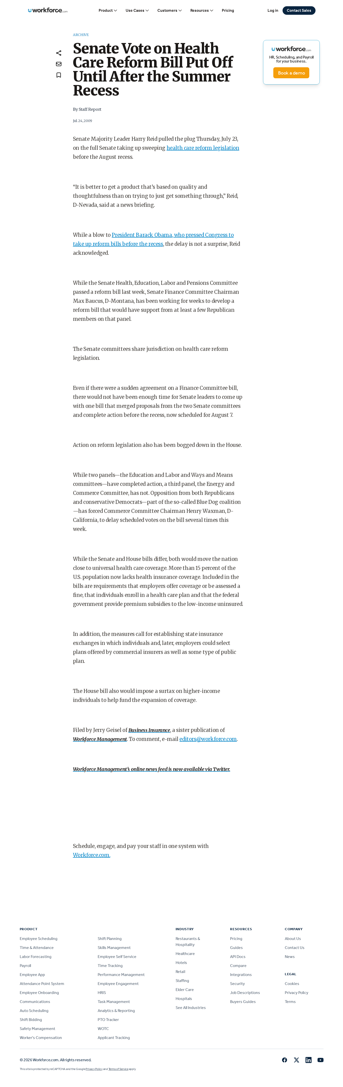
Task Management (114, 1001)
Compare (238, 965)
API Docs (238, 956)
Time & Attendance (37, 947)
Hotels (181, 962)
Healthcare (185, 953)
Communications (35, 1001)
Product (108, 10)
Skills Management (114, 947)
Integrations (241, 974)
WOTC (103, 1028)
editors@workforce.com (208, 739)
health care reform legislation (203, 148)
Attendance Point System (42, 983)
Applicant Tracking (114, 1037)
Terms (290, 1001)
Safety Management (37, 1028)
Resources (202, 10)
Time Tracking (110, 965)
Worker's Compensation (41, 1037)
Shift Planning (110, 938)
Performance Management (121, 974)
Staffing (182, 980)
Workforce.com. (91, 855)
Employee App (32, 974)
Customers (169, 10)
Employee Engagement (118, 983)
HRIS (102, 992)
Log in (273, 10)
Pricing (228, 10)
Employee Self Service (117, 956)
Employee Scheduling (38, 938)
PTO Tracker (108, 1019)
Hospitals (184, 998)
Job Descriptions (245, 992)
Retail (180, 971)
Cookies (292, 983)
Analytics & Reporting (116, 1010)
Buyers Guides (243, 1001)
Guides (236, 947)
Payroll (25, 965)
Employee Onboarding (39, 992)
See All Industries (191, 1007)
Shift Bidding (31, 1019)
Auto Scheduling (34, 1010)
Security (237, 983)
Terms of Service (118, 1069)
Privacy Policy (296, 992)
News (290, 956)
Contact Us (295, 947)
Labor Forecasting (35, 956)
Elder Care (185, 989)
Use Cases (137, 10)
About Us (293, 938)
